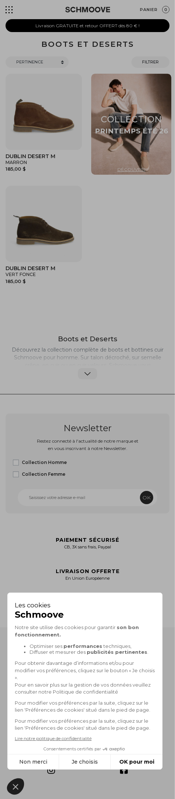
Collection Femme (43, 474)
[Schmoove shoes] (87, 10)
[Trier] (37, 62)
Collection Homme (44, 462)
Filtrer (150, 61)
